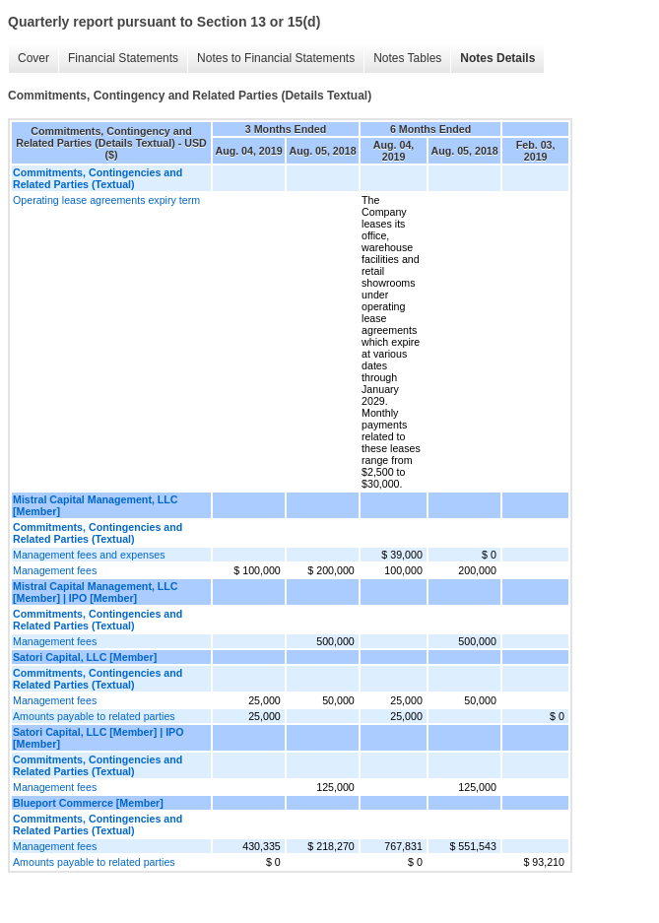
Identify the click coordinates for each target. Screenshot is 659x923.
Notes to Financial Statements (276, 58)
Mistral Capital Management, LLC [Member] (95, 505)
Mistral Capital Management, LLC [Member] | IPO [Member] (95, 592)
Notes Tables (407, 58)
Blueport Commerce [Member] (88, 803)
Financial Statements (123, 58)
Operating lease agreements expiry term (106, 200)
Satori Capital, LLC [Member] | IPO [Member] (98, 738)
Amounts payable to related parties (94, 716)
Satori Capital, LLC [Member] (85, 657)
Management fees (55, 570)
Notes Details (497, 58)
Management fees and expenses (89, 554)
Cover (33, 58)
